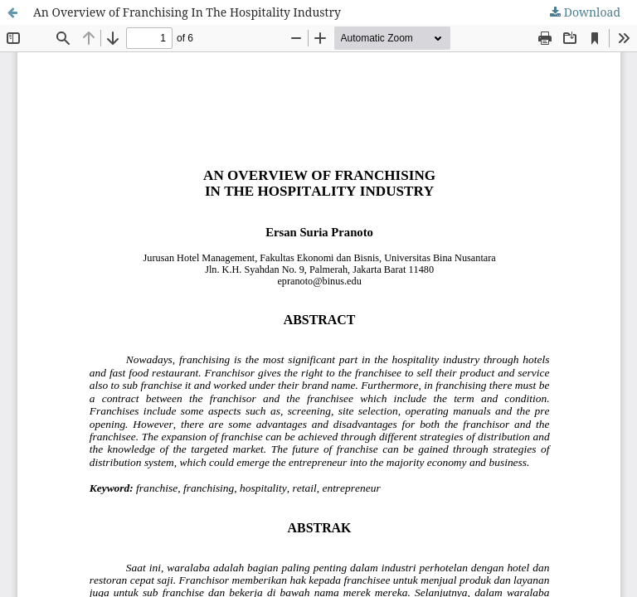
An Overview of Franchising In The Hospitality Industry (187, 12)
